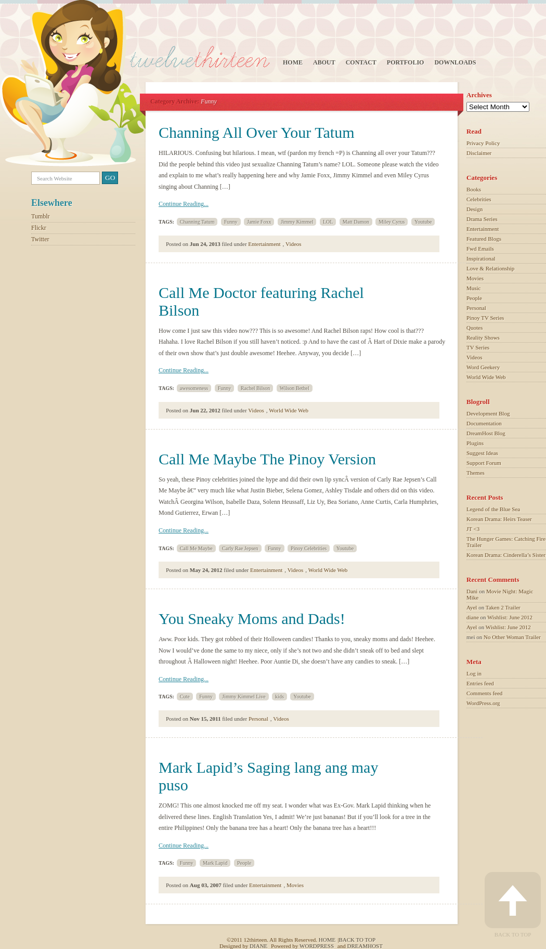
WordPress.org (483, 703)
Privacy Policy (483, 143)
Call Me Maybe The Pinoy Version (267, 458)
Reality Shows (483, 337)
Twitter (40, 239)
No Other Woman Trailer (512, 637)
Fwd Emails (480, 248)
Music (473, 288)
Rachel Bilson (255, 388)
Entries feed (480, 683)
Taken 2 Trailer (503, 607)
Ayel (471, 607)
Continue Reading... (184, 203)
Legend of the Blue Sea (493, 509)
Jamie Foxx (259, 222)
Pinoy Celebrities (309, 548)
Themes (475, 473)
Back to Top (513, 905)
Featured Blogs (483, 239)
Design (474, 209)
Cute (185, 696)
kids (279, 696)
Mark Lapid (215, 863)
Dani (471, 591)
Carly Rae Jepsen (240, 548)
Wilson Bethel (294, 388)
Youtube (423, 222)
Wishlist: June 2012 (509, 617)
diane (472, 617)
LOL (328, 222)
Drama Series (482, 219)
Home (293, 62)
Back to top (357, 940)
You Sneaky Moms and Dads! (252, 618)
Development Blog (488, 413)
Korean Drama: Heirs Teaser (499, 519)
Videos (293, 244)
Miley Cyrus (392, 222)
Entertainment (264, 244)
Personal (258, 719)
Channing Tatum (197, 222)
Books (473, 189)
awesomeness (194, 388)
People (244, 863)
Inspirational (481, 258)
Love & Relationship (490, 268)
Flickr (38, 227)
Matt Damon (356, 222)
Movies (295, 885)
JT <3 (472, 529)
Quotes (474, 327)
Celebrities (478, 199)
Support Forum (483, 463)
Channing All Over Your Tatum (257, 132)
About (324, 62)
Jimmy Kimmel (297, 222)
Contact (361, 62)
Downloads (455, 62)
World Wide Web (288, 410)
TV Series (477, 347)
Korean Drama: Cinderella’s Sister (505, 555)
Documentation (484, 423)
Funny (231, 222)
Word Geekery (483, 367)
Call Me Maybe (196, 548)
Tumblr (40, 216)
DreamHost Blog (485, 433)
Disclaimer (478, 153)
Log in (474, 673)
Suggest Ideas (482, 453)
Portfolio (405, 62)
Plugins (475, 443)
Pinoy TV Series (485, 318)
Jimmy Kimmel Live (243, 696)
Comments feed (484, 693)
